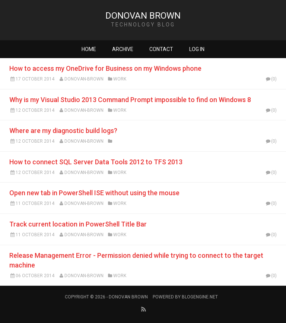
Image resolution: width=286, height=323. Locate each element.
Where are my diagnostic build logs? (63, 130)
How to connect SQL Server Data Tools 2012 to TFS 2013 (95, 162)
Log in (196, 49)
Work (119, 79)
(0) (271, 79)
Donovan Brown (143, 15)
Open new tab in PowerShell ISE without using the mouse (94, 193)
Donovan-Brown (84, 79)
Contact (161, 49)
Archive (122, 49)
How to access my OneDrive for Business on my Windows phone (105, 68)
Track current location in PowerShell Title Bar (78, 224)
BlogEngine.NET (200, 297)
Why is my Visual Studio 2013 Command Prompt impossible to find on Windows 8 (130, 100)
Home (89, 49)
